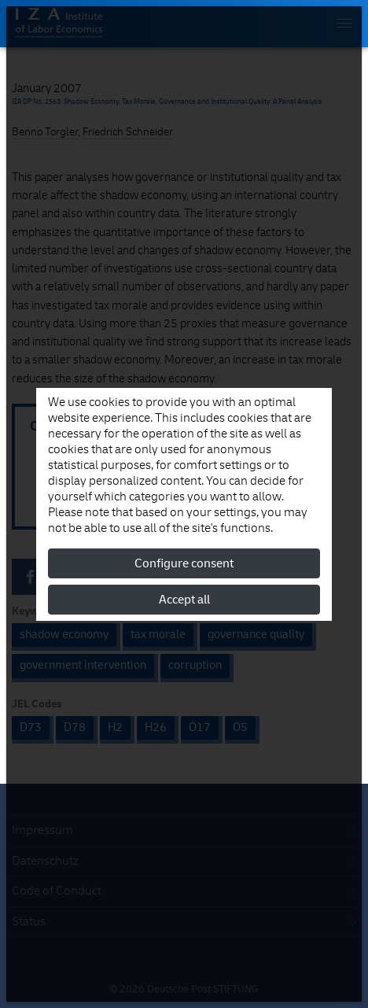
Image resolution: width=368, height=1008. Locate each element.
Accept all (184, 599)
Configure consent (184, 563)
